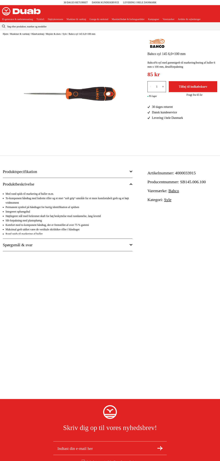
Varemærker (168, 19)
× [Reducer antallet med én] (150, 86)
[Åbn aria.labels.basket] (215, 12)
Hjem (5, 34)
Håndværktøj (37, 34)
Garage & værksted (99, 19)
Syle (65, 34)
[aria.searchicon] (3, 26)
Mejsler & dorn (53, 34)
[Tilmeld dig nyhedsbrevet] (160, 448)
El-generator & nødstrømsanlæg (17, 19)
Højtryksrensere (55, 19)
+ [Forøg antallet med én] (163, 86)
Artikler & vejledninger (189, 19)
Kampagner (153, 19)
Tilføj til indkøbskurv (193, 86)
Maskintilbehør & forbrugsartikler (128, 19)
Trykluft (40, 19)
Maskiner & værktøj (76, 19)
